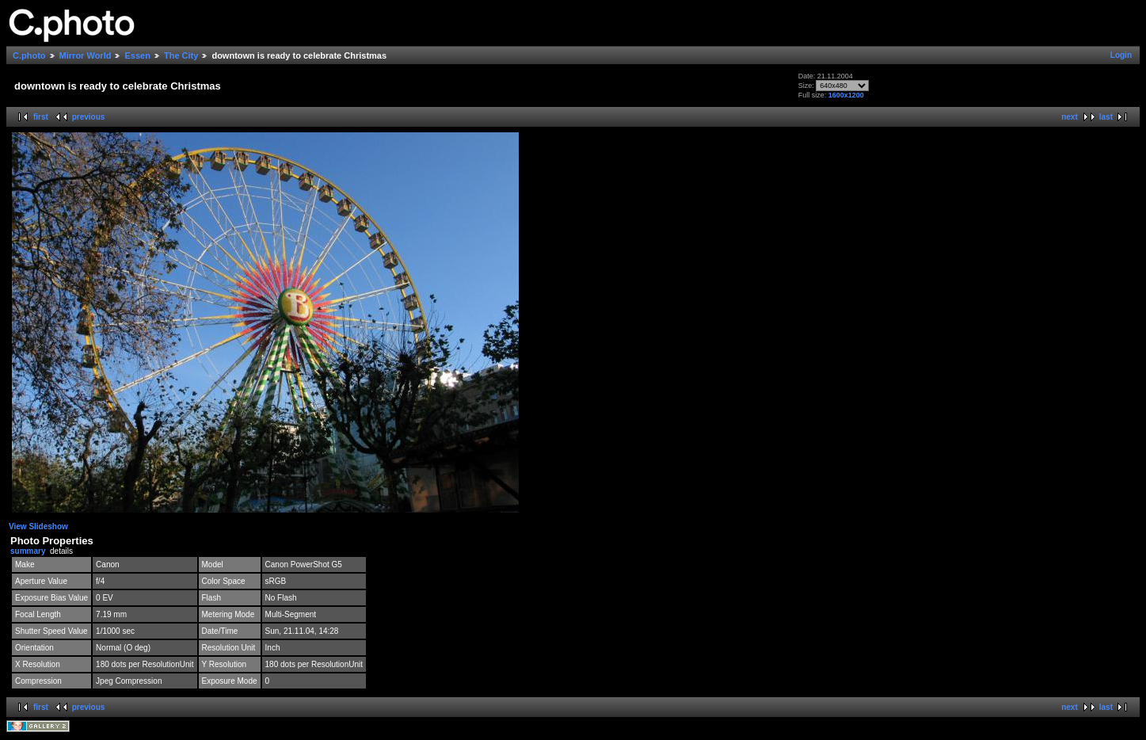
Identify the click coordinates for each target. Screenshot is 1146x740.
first (40, 117)
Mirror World (85, 55)
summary (27, 551)
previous (88, 117)
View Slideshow (38, 526)
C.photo (29, 55)
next (1069, 117)
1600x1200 (846, 95)
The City (181, 55)
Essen (137, 55)
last (1106, 117)
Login (1121, 55)
